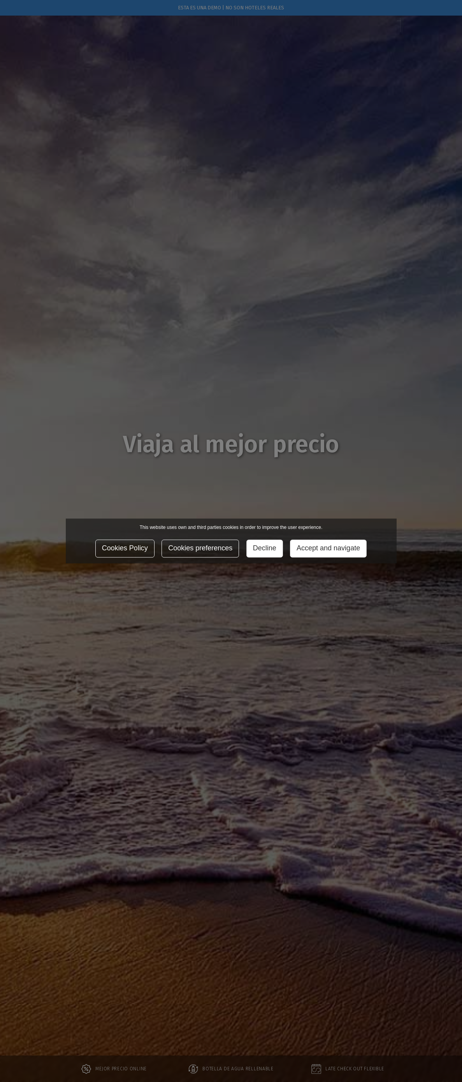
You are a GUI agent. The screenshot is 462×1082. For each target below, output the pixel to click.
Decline (264, 548)
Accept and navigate (328, 548)
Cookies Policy (125, 548)
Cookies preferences (200, 548)
